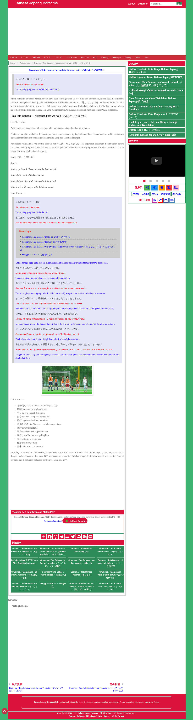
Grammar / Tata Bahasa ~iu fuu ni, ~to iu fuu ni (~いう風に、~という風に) (53, 563)
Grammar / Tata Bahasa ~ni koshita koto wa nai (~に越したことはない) (66, 70)
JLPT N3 (36, 58)
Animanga (116, 58)
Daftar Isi (143, 3)
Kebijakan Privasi (94, 716)
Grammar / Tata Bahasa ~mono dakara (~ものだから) (53, 573)
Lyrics (137, 58)
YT (160, 200)
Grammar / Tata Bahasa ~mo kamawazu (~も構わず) (81, 561)
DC (172, 200)
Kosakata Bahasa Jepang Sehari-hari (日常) (153, 134)
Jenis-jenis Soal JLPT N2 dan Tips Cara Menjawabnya (24, 561)
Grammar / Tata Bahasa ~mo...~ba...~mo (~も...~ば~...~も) (110, 586)
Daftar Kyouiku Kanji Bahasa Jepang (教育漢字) (156, 77)
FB (166, 200)
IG (154, 200)
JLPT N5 (13, 58)
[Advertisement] (97, 31)
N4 (154, 187)
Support (107, 716)
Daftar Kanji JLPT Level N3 (144, 129)
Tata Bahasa (71, 58)
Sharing (104, 58)
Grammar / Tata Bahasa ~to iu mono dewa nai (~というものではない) (24, 586)
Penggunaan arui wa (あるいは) (37, 254)
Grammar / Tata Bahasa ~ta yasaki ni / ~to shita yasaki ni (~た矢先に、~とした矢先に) (52, 551)
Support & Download (53, 521)
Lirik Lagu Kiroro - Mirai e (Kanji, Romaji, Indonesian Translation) (153, 123)
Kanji (95, 58)
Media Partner (118, 716)
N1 (176, 187)
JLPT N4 (24, 58)
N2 (169, 187)
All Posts (176, 194)
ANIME (136, 194)
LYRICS (145, 194)
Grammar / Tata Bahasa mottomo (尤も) (81, 550)
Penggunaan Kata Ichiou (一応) (53, 585)
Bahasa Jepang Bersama (37, 3)
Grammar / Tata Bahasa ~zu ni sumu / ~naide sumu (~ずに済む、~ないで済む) (81, 586)
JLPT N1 (58, 58)
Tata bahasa (25, 63)
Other (146, 58)
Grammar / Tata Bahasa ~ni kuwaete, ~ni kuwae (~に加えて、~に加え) (24, 551)
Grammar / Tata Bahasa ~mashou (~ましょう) (81, 573)
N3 (162, 187)
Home (12, 63)
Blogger (82, 716)
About (131, 3)
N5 (147, 187)
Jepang (128, 58)
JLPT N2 (47, 58)
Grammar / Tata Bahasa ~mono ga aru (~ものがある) (46, 237)
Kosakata (85, 58)
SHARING (165, 194)
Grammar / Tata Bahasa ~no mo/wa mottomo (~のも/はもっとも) (24, 575)
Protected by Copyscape (126, 713)
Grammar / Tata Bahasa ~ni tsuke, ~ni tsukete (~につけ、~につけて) (110, 563)
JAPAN (155, 194)
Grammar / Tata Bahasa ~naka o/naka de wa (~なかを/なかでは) (110, 575)
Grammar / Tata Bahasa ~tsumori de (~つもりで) (44, 242)
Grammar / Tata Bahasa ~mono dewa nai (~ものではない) (110, 551)
